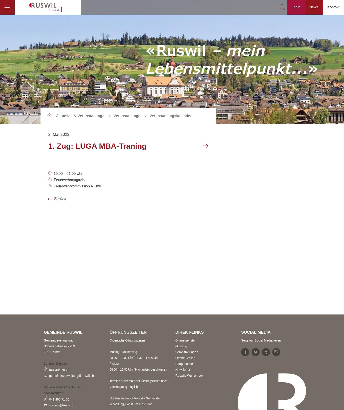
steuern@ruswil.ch (62, 405)
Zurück (60, 199)
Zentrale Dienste (55, 363)
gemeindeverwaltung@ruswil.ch (71, 376)
